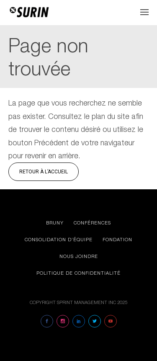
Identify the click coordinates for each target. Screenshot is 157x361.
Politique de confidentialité (78, 273)
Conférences (92, 222)
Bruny (55, 222)
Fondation (117, 239)
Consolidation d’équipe (59, 239)
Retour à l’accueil (43, 172)
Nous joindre (78, 256)
